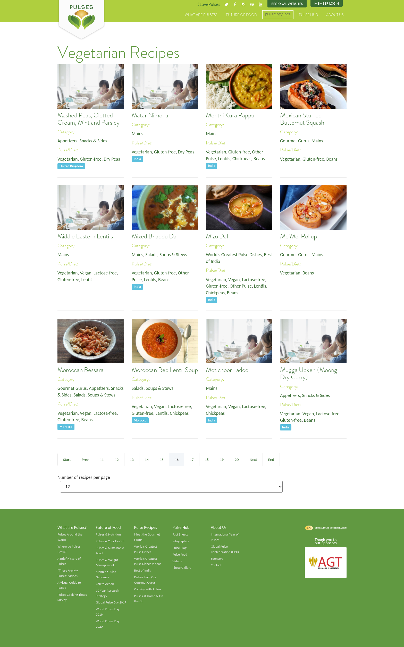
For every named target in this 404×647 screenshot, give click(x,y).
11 (102, 459)
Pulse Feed (179, 555)
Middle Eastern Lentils (85, 236)
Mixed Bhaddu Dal (155, 236)
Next (253, 459)
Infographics (180, 541)
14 (147, 459)
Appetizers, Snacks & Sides (82, 141)
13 (132, 459)
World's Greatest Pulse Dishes (234, 254)
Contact (216, 565)
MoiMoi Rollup (298, 236)
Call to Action (105, 584)
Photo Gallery (181, 568)
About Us (335, 14)
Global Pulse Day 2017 (111, 602)
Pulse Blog (179, 548)
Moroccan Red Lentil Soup (165, 370)
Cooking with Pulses (148, 589)
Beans (259, 158)
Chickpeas (241, 158)
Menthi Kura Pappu (230, 115)
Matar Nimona (150, 115)
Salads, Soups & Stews (166, 254)
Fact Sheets (180, 534)
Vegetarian (67, 159)
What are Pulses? (201, 14)
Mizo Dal (217, 236)
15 (162, 459)
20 (237, 459)
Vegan (85, 273)
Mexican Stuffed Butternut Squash (302, 119)
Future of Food (241, 14)
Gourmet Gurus (294, 141)
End (271, 459)
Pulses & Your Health (110, 541)
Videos (177, 561)
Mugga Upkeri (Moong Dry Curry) (308, 373)
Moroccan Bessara (80, 370)
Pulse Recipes (278, 14)
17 (191, 459)
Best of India (142, 570)
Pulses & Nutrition (108, 534)
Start (67, 459)
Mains (137, 133)
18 (207, 459)
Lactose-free (105, 273)
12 (117, 459)
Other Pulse (241, 286)
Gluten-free (91, 159)
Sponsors (217, 559)
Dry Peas (112, 159)
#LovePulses (208, 4)
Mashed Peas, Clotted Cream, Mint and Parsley (88, 119)
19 (222, 459)
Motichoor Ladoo (227, 370)
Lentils (224, 158)
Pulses (81, 20)
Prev (85, 459)
